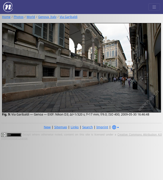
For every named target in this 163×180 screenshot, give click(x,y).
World (30, 17)
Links (75, 127)
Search (87, 127)
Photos (19, 17)
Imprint (102, 127)
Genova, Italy (47, 17)
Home (6, 17)
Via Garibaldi (68, 17)
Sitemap (60, 127)
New (47, 127)
